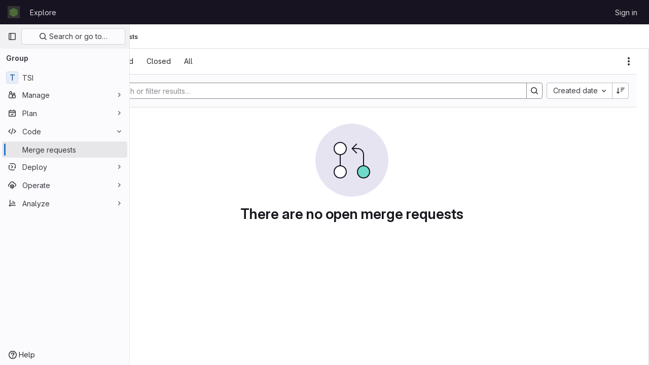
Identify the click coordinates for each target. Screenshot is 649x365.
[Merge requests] (64, 149)
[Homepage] (14, 12)
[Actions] (629, 61)
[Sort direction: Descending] (620, 91)
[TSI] (64, 77)
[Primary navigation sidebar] (12, 36)
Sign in (626, 12)
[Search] (348, 91)
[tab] (158, 61)
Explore (43, 12)
